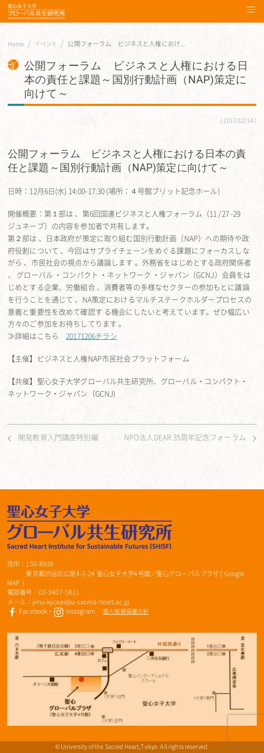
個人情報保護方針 (126, 611)
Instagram (74, 611)
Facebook (27, 611)
